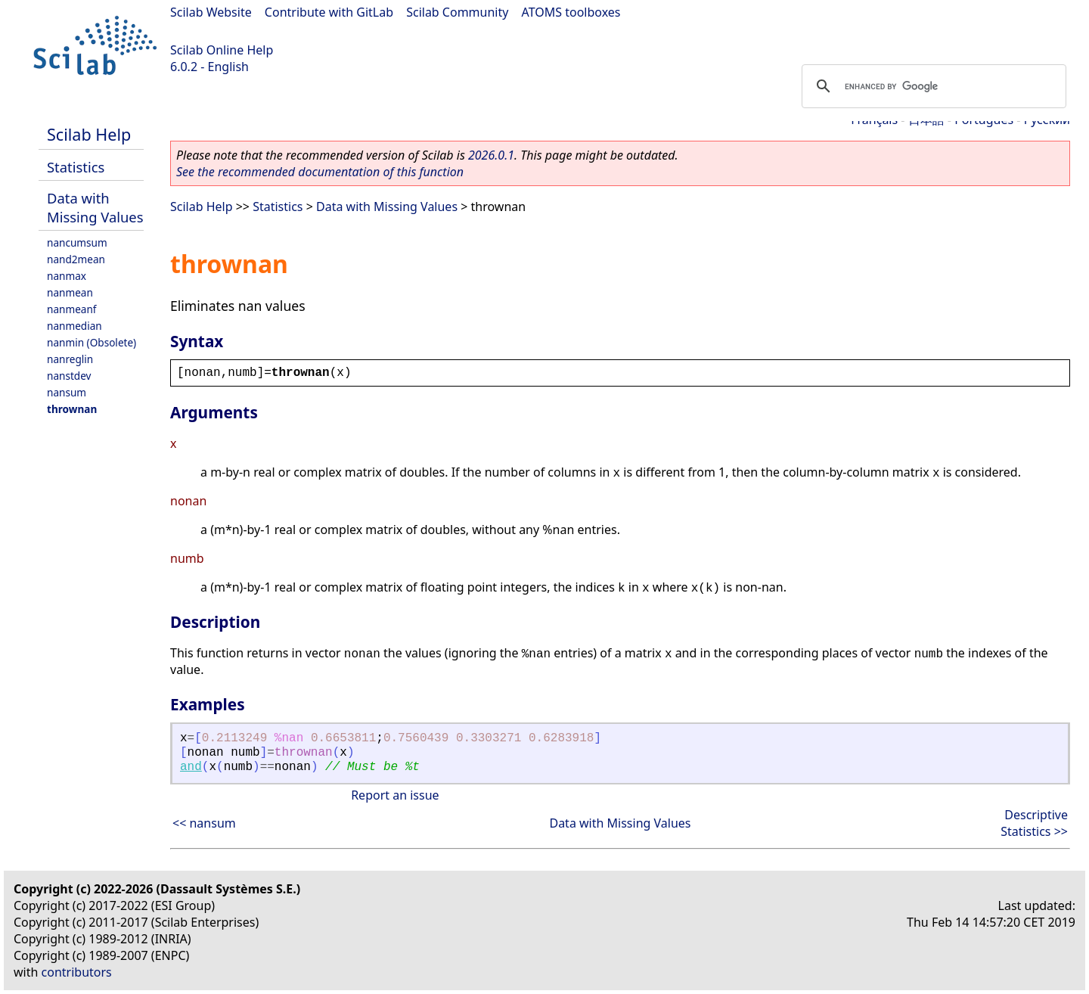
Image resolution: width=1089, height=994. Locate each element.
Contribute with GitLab (329, 12)
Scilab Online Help (221, 50)
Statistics (75, 166)
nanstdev (69, 375)
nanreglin (70, 359)
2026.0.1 (491, 155)
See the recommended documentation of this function (320, 171)
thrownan (72, 409)
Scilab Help (89, 134)
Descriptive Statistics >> (1034, 823)
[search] (932, 86)
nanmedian (74, 325)
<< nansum (204, 823)
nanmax (66, 276)
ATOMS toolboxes (571, 12)
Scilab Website (211, 12)
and (191, 767)
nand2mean (76, 259)
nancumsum (77, 242)
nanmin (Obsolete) (91, 342)
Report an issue (395, 795)
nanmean (70, 292)
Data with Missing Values (95, 207)
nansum (66, 392)
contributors (77, 972)
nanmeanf (72, 309)
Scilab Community (457, 12)
